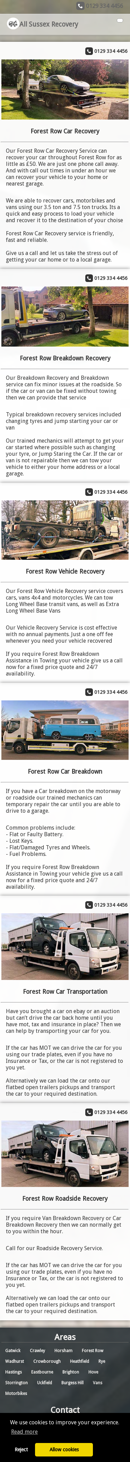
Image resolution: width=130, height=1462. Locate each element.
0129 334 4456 (104, 6)
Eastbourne (42, 1372)
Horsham (63, 1350)
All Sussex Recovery (42, 24)
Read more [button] (24, 1431)
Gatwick (12, 1350)
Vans (97, 1382)
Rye (101, 1361)
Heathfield (79, 1361)
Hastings (13, 1372)
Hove (93, 1372)
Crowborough (47, 1361)
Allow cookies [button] (64, 1449)
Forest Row (92, 1350)
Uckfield (44, 1382)
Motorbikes (16, 1393)
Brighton (70, 1372)
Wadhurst (14, 1361)
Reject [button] (21, 1449)
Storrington (16, 1382)
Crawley (37, 1350)
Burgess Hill (72, 1382)
